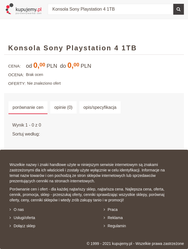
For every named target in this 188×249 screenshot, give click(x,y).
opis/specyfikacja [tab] (100, 107)
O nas (17, 209)
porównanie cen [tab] (28, 107)
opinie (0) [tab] (63, 107)
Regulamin (115, 226)
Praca (111, 209)
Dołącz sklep (22, 226)
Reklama (113, 218)
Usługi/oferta (22, 218)
